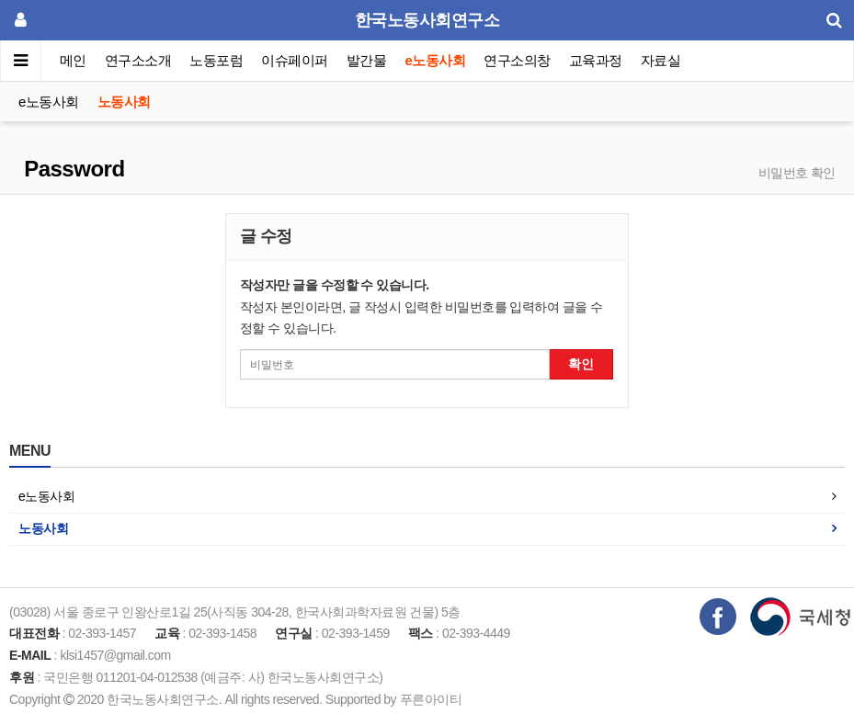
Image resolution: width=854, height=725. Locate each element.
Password (71, 168)
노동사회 (124, 101)
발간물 (367, 60)
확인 (581, 364)
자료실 (661, 60)
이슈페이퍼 (295, 60)
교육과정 (595, 60)
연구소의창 (517, 60)
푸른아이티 (431, 699)
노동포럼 (217, 60)
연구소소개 (138, 60)
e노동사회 (435, 60)
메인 (73, 60)
